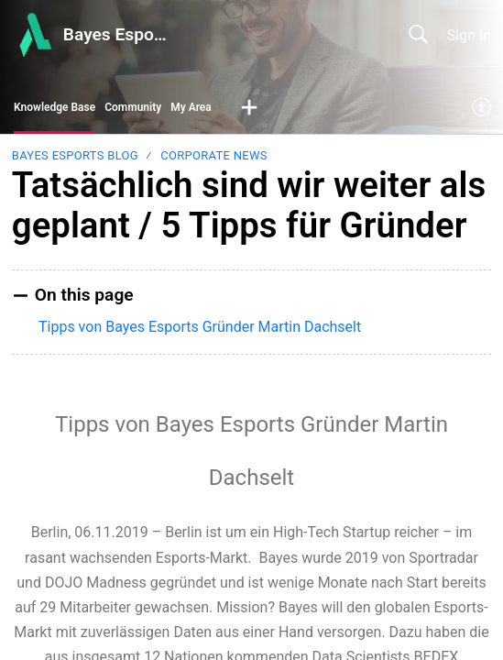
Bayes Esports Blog (75, 155)
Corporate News (213, 155)
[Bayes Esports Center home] (34, 35)
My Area (191, 107)
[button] (249, 108)
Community (132, 107)
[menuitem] (482, 108)
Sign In (469, 35)
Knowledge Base (54, 107)
